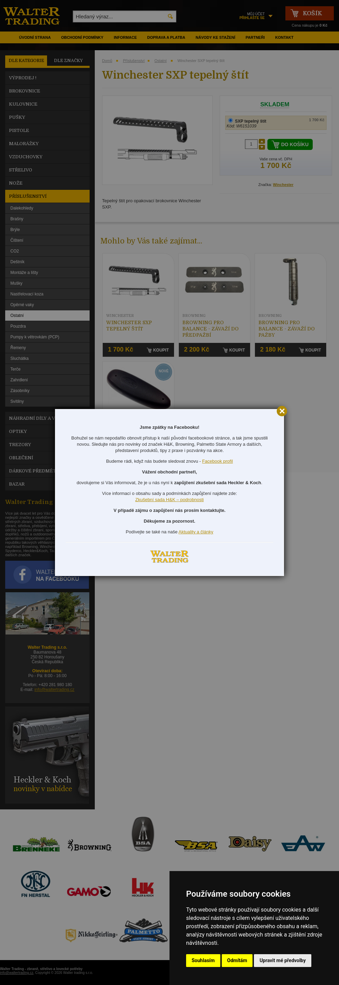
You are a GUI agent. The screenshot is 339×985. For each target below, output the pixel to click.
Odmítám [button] (237, 960)
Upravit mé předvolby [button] (282, 960)
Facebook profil (217, 461)
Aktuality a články (195, 531)
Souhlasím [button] (203, 960)
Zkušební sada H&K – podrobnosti (169, 499)
